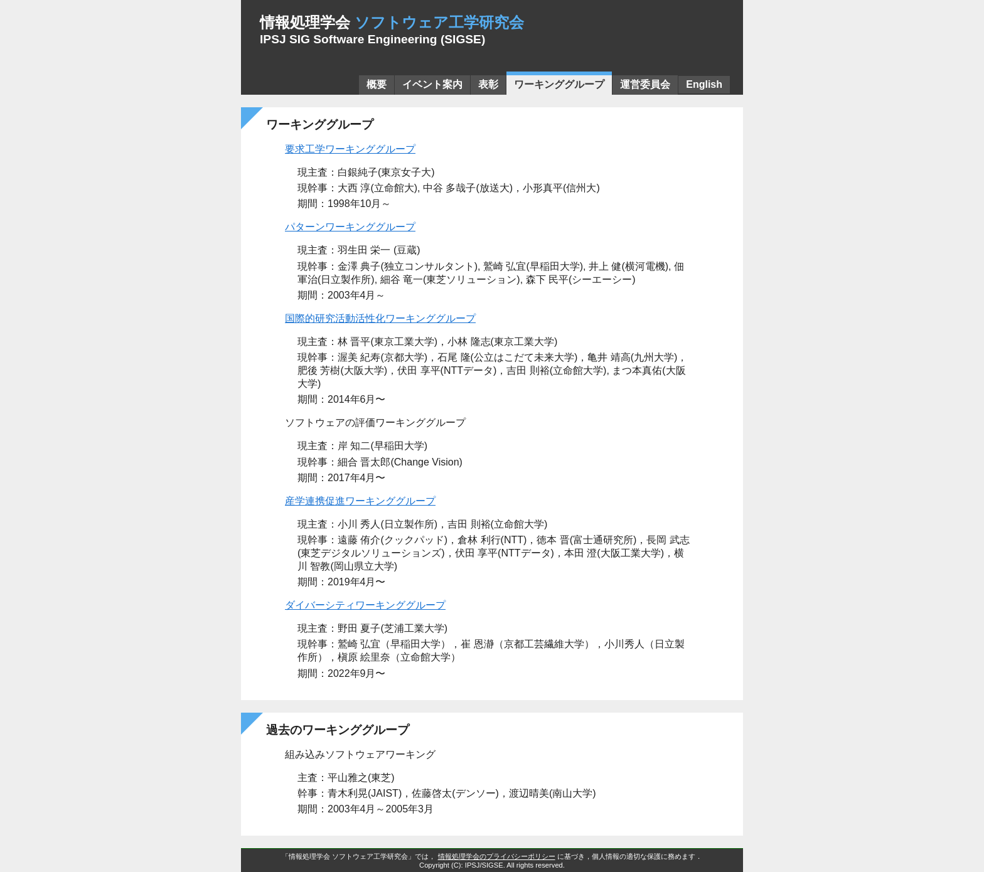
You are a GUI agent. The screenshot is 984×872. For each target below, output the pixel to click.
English (704, 84)
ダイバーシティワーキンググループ (365, 605)
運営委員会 (645, 84)
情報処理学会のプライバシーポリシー (496, 856)
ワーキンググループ (559, 84)
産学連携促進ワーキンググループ (360, 501)
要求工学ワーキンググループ (350, 149)
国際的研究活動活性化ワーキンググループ (380, 318)
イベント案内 (432, 84)
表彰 (488, 84)
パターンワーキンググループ (350, 226)
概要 (376, 84)
